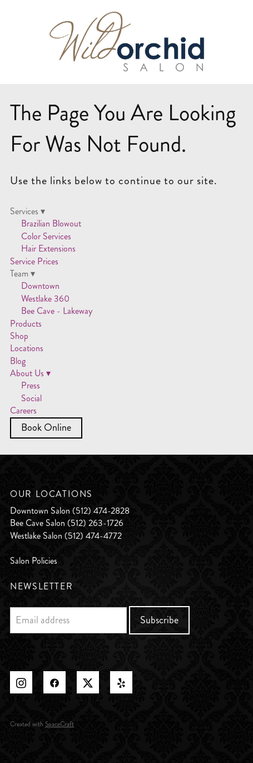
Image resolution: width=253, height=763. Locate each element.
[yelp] (121, 682)
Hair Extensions (48, 248)
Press (30, 385)
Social (31, 398)
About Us (30, 373)
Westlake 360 (45, 298)
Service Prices (34, 261)
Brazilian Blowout (51, 223)
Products (26, 323)
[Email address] (68, 620)
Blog (18, 361)
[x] (88, 682)
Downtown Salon (40, 510)
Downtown (40, 285)
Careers (23, 410)
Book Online (46, 427)
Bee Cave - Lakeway (56, 310)
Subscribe (159, 620)
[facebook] (54, 682)
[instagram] (21, 682)
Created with (42, 724)
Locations (26, 348)
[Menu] (227, 42)
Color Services (46, 236)
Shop (19, 335)
